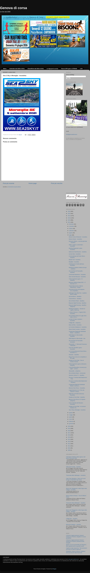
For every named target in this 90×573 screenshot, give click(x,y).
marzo (70, 419)
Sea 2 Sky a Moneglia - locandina (77, 410)
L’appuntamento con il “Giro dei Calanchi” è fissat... (76, 391)
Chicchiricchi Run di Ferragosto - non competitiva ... (77, 290)
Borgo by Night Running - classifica (77, 303)
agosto (71, 232)
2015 (69, 437)
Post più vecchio (56, 183)
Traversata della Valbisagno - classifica (75, 502)
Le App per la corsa (52, 68)
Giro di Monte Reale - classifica (76, 300)
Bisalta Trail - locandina (74, 259)
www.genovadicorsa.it (73, 559)
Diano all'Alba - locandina (75, 325)
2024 (69, 215)
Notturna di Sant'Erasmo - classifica (77, 251)
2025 (69, 213)
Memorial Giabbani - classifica (73, 524)
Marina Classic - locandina (75, 239)
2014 (69, 439)
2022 (69, 220)
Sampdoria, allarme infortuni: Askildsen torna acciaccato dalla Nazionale (75, 552)
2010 (69, 448)
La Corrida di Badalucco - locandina (78, 327)
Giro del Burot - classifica (75, 296)
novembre (71, 226)
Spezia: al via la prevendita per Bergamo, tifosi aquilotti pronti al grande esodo (76, 545)
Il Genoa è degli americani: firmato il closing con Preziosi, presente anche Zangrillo (75, 541)
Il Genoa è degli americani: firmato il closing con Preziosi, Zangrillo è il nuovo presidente (76, 537)
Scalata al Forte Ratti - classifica (77, 397)
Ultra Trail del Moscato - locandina (77, 276)
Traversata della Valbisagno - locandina (76, 475)
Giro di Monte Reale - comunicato (77, 373)
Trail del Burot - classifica (75, 298)
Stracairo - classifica (74, 354)
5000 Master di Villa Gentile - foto (77, 338)
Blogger (54, 568)
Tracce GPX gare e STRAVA (69, 68)
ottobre (71, 228)
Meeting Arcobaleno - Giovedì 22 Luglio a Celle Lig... (77, 309)
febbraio (71, 421)
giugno (71, 412)
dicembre (71, 224)
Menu (4, 68)
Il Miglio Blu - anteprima (75, 322)
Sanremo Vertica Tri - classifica (76, 375)
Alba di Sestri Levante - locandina (77, 329)
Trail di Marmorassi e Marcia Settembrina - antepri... (76, 286)
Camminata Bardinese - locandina (77, 274)
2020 (69, 426)
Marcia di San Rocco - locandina (77, 388)
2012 (69, 443)
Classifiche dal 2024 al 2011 (35, 68)
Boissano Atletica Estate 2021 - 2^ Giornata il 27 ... (77, 283)
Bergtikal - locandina (74, 261)
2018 (69, 430)
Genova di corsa (13, 8)
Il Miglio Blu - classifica (71, 518)
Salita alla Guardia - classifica (73, 466)
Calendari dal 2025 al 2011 (17, 68)
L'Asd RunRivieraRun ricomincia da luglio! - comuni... (77, 368)
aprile (70, 417)
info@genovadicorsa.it (71, 134)
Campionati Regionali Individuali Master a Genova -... (77, 385)
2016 (69, 435)
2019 (69, 428)
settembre (71, 230)
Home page (33, 183)
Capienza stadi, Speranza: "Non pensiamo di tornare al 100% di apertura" (76, 548)
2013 (69, 441)
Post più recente (8, 183)
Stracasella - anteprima (74, 371)
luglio (70, 235)
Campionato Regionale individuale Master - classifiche (77, 332)
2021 (69, 222)
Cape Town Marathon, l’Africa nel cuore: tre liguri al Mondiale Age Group (76, 479)
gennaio (71, 423)
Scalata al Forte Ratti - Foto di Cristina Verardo (76, 361)
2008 (69, 450)
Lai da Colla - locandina (75, 254)
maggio (71, 414)
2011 (69, 445)
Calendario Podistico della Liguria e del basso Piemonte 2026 (75, 457)
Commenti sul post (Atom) (14, 186)
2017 (69, 432)
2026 (69, 211)
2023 (69, 218)
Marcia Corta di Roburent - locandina (78, 237)
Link (81, 68)
